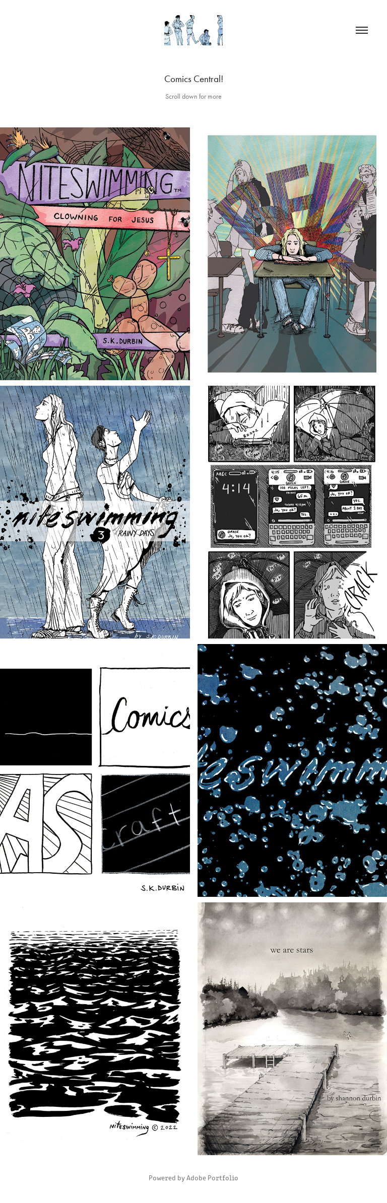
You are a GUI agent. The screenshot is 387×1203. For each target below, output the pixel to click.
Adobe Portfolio (212, 1177)
